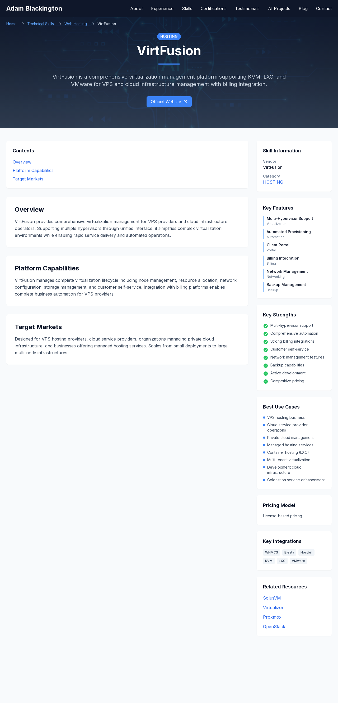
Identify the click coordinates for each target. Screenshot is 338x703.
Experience (162, 8)
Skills (187, 8)
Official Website (169, 101)
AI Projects (279, 8)
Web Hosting (75, 23)
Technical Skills (40, 23)
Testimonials (247, 8)
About (136, 8)
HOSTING (273, 182)
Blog (303, 8)
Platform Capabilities (33, 170)
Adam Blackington (34, 8)
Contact (324, 8)
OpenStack (274, 626)
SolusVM (272, 598)
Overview (22, 162)
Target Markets (28, 179)
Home (11, 23)
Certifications (214, 8)
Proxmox (272, 617)
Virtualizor (273, 607)
